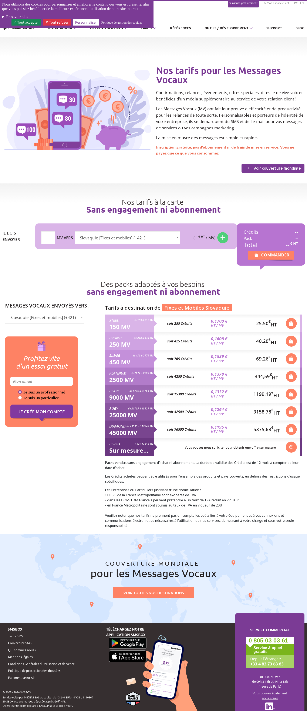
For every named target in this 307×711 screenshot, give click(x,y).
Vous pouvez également (270, 695)
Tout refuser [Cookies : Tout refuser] (56, 22)
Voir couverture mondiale (273, 168)
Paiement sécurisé (21, 677)
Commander (275, 255)
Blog (300, 28)
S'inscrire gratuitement (243, 3)
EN (302, 3)
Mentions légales (20, 657)
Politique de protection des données (34, 670)
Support (274, 28)
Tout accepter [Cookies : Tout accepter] (26, 22)
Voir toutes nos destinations (153, 592)
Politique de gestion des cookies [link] (121, 22)
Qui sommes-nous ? (22, 650)
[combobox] (127, 237)
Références (180, 28)
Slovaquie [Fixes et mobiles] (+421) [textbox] (112, 238)
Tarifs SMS (15, 636)
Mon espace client (276, 3)
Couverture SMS (19, 643)
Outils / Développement (227, 28)
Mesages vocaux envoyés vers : (47, 305)
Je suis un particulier (41, 397)
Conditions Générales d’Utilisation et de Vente (41, 664)
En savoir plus (17, 17)
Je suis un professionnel (44, 392)
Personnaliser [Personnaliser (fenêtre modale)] (86, 22)
